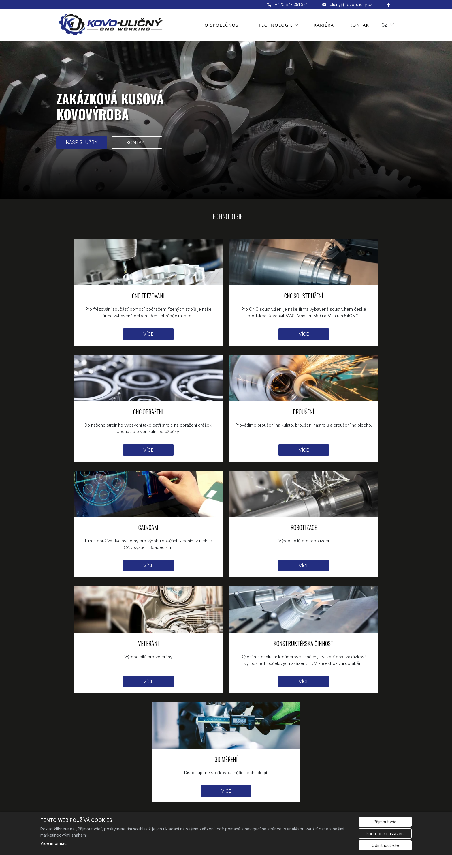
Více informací (53, 843)
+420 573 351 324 (247, 762)
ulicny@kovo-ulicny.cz (252, 774)
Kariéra (324, 25)
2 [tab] (222, 193)
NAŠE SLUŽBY (82, 142)
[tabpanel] (226, 120)
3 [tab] (230, 193)
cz (384, 25)
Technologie (276, 25)
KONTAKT (137, 142)
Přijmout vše (385, 821)
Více (111, 328)
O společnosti (224, 25)
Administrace (72, 806)
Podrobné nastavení (385, 833)
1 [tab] (213, 193)
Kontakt (360, 25)
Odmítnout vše (385, 845)
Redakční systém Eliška (147, 806)
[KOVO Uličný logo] (68, 749)
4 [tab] (239, 193)
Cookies (104, 806)
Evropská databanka (371, 806)
